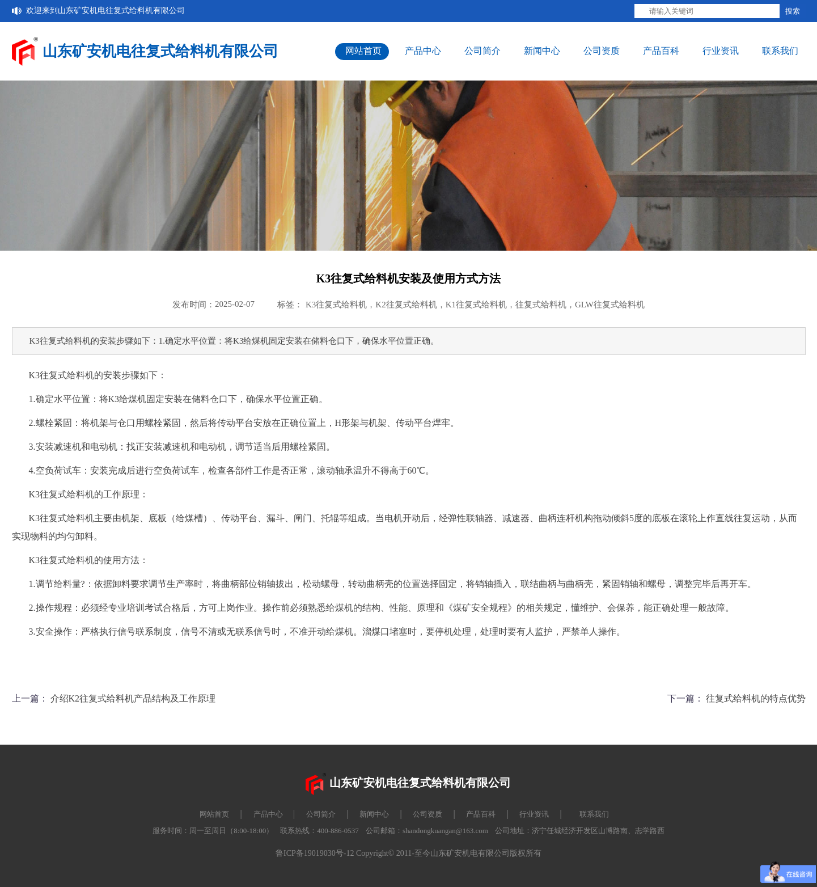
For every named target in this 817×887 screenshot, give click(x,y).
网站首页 (363, 51)
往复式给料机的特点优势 (756, 698)
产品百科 (661, 51)
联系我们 (780, 51)
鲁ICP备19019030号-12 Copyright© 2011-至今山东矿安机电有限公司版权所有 (408, 853)
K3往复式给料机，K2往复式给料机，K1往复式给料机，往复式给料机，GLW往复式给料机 (475, 304)
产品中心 (423, 51)
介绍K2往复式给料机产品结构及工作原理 (133, 698)
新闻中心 (542, 51)
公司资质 (601, 51)
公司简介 (482, 51)
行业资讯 (720, 51)
